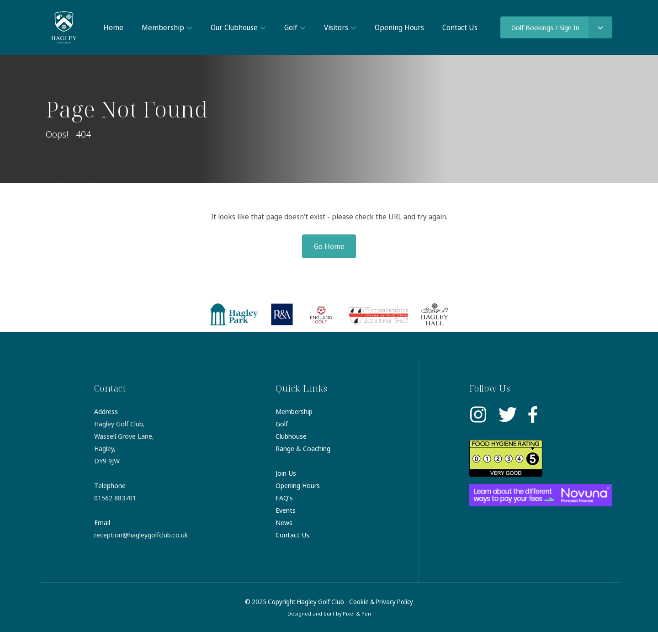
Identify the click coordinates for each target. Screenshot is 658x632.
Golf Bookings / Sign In (545, 27)
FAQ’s (284, 497)
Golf (290, 27)
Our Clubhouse (234, 27)
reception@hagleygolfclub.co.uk (141, 534)
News (284, 522)
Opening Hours (399, 27)
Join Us (286, 473)
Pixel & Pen (357, 613)
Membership (163, 27)
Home (113, 27)
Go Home (329, 246)
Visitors (336, 27)
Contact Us (460, 27)
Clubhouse (291, 436)
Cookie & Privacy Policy (381, 601)
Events (286, 510)
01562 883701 (115, 497)
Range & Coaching (303, 448)
